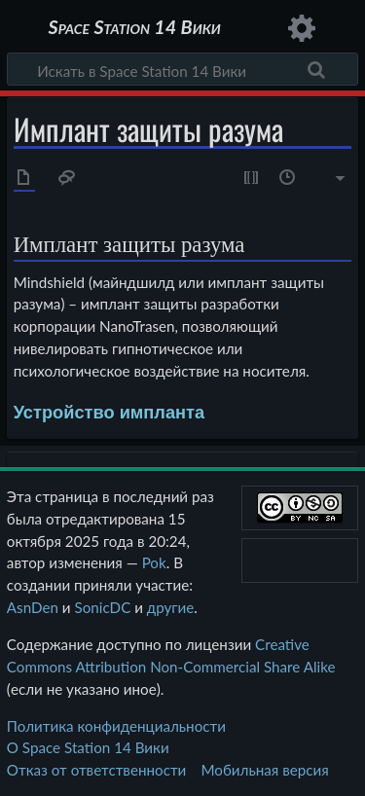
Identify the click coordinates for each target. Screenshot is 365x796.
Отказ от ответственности (96, 769)
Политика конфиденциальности (116, 726)
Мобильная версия (265, 769)
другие (171, 607)
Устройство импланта (109, 412)
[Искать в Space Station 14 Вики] (182, 69)
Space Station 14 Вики (134, 28)
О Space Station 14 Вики (88, 747)
